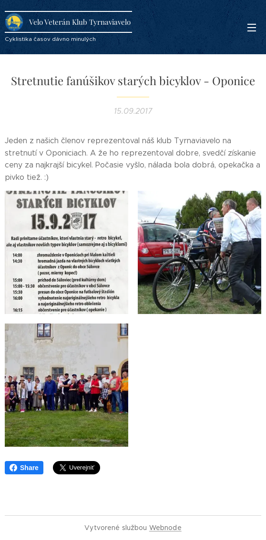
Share (24, 467)
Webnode (165, 527)
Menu (251, 27)
